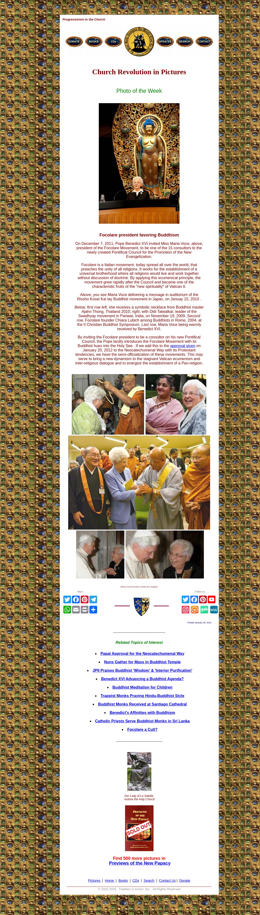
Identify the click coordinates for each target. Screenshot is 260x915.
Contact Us (167, 880)
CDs (136, 880)
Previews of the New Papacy (140, 863)
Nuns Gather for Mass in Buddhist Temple (142, 662)
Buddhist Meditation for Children (143, 687)
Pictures (94, 880)
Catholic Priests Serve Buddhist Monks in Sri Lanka (142, 721)
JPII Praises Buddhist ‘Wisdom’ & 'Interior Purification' (142, 670)
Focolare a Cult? (142, 729)
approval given (182, 346)
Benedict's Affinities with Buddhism (142, 713)
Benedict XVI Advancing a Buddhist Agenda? (142, 679)
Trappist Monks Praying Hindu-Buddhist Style (142, 696)
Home (110, 880)
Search (149, 880)
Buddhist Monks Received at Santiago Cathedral (142, 704)
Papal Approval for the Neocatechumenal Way (142, 654)
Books (123, 880)
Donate (184, 880)
